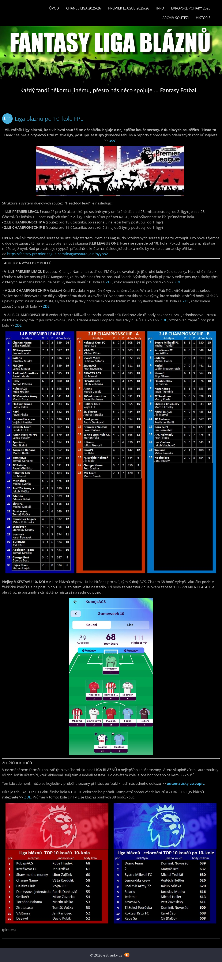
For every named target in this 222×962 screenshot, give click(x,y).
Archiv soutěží (175, 17)
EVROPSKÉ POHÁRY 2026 (190, 8)
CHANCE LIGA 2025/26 (83, 8)
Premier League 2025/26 (128, 8)
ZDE (109, 282)
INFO (160, 8)
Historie (203, 17)
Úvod (54, 8)
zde (112, 140)
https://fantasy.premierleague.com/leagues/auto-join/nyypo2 (57, 253)
